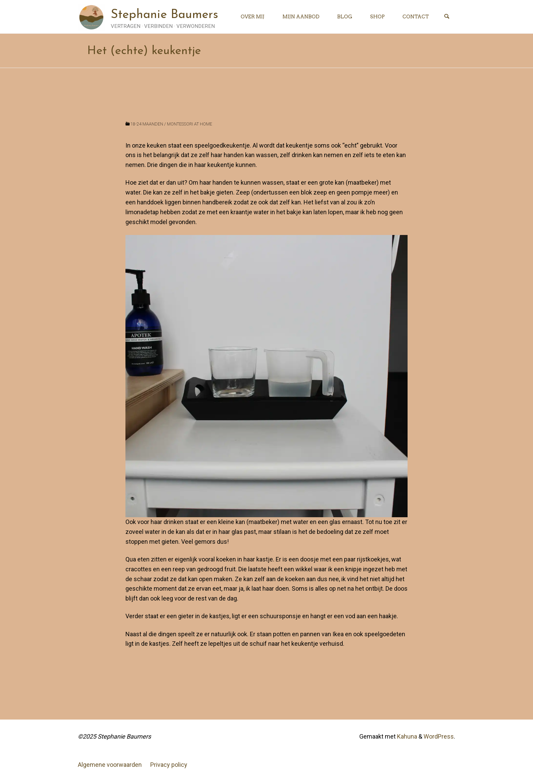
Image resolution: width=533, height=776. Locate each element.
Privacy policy (168, 764)
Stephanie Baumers (164, 15)
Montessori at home (189, 123)
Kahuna (406, 736)
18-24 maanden (147, 123)
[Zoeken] (447, 17)
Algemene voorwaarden (110, 764)
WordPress (439, 736)
